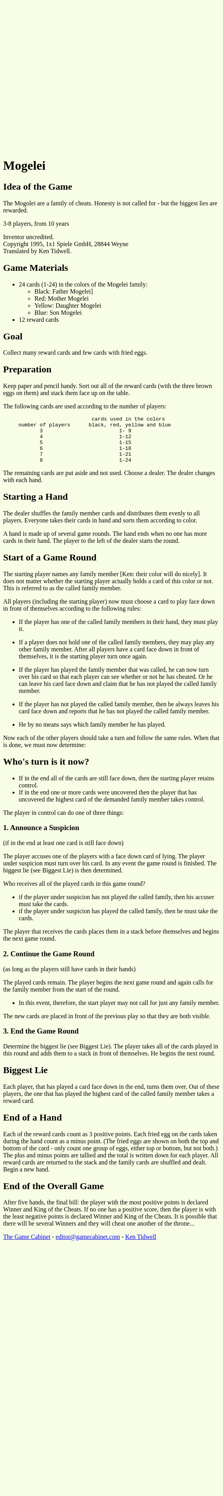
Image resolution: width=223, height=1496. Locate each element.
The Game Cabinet (26, 1246)
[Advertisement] (73, 76)
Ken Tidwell (140, 1246)
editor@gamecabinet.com (88, 1246)
